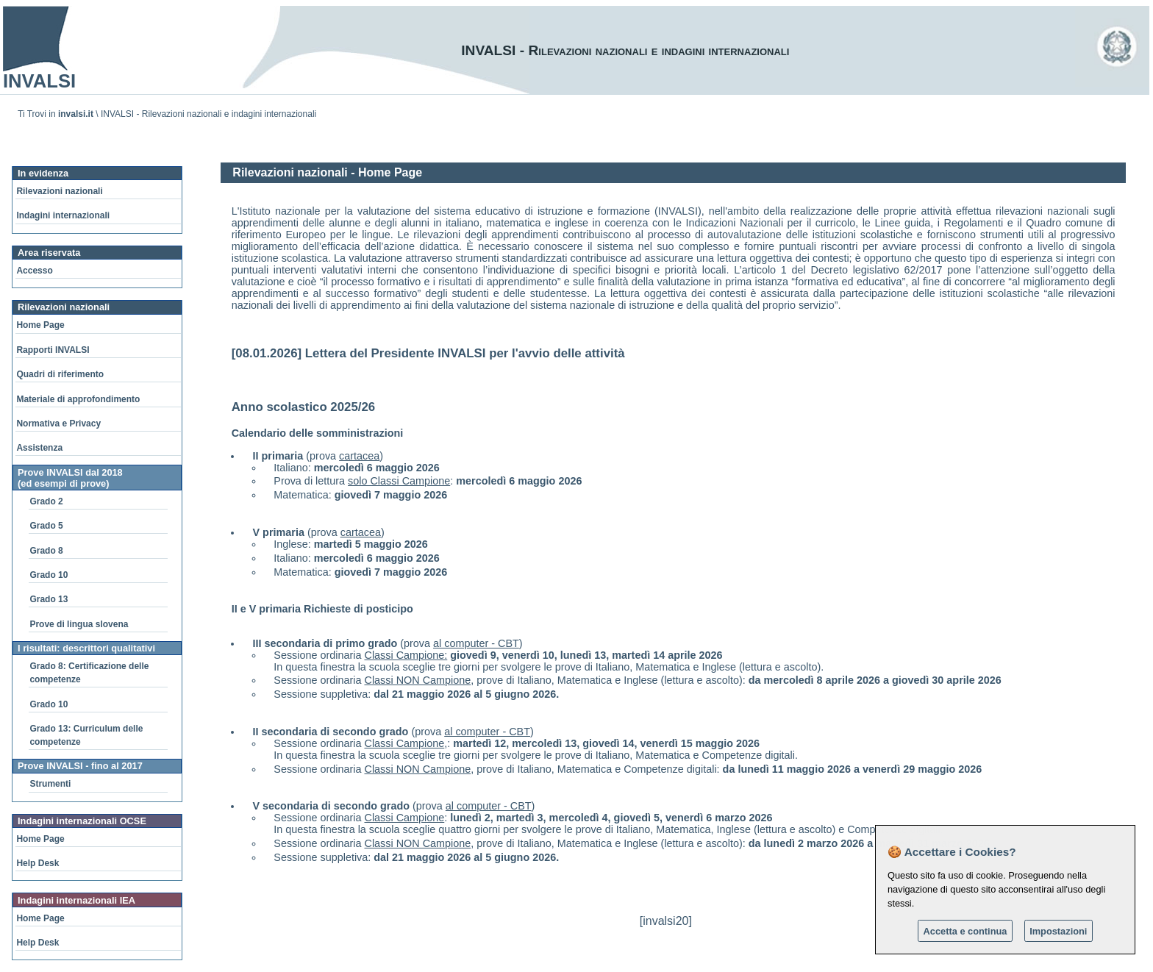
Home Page (40, 325)
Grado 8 (46, 551)
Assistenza (39, 448)
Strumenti (50, 784)
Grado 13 (48, 599)
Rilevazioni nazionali (59, 191)
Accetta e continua (965, 931)
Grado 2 (46, 501)
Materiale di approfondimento (78, 399)
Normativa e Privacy (58, 423)
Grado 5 (46, 526)
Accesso (34, 270)
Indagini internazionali (63, 215)
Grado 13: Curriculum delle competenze (86, 735)
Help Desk (37, 863)
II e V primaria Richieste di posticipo (322, 609)
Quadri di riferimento (60, 374)
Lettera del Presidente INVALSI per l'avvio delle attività (465, 353)
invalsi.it (75, 114)
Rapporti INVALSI (52, 350)
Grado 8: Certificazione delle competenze (89, 673)
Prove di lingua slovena (78, 624)
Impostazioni (1058, 931)
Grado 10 (48, 575)
